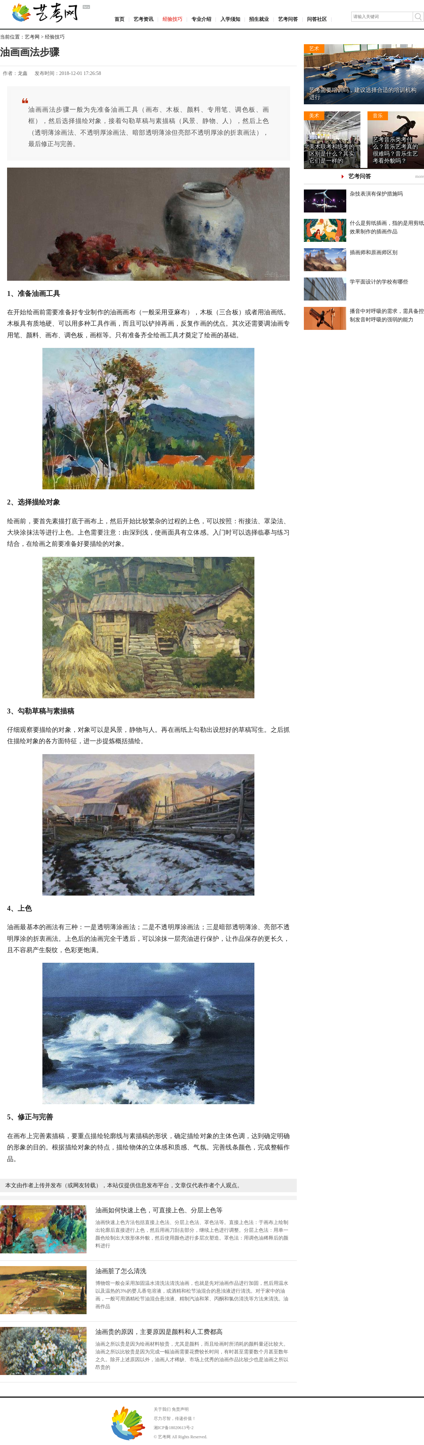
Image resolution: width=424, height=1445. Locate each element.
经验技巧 (172, 19)
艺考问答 (288, 19)
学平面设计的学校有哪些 (379, 282)
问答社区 (317, 19)
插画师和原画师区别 (374, 252)
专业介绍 (201, 19)
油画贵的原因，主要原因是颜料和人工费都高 (159, 1331)
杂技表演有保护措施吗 (376, 194)
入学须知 (230, 19)
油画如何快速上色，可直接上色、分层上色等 (159, 1210)
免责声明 (180, 1409)
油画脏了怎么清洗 (120, 1271)
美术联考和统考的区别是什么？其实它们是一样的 (331, 154)
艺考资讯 (143, 19)
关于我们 (162, 1409)
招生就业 (259, 19)
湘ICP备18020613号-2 (174, 1427)
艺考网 (32, 37)
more (419, 176)
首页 (119, 19)
